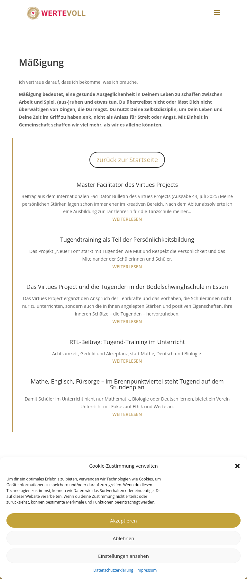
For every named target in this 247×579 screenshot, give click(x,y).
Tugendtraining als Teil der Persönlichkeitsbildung (127, 239)
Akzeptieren (123, 520)
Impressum (146, 570)
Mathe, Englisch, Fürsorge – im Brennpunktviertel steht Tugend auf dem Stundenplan (127, 384)
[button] (237, 466)
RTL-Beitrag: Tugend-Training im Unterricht (127, 342)
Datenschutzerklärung (113, 570)
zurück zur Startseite (127, 159)
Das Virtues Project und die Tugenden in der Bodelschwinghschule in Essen (127, 286)
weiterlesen (127, 219)
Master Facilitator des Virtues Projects (127, 184)
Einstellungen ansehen (123, 556)
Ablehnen (123, 538)
